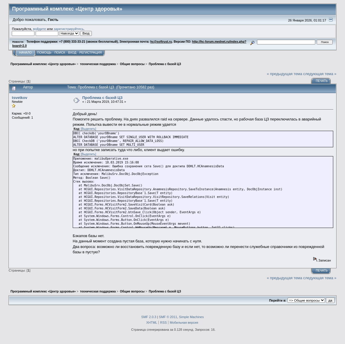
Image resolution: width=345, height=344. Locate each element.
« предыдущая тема (284, 74)
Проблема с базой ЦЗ (102, 97)
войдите (39, 29)
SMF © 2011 (168, 317)
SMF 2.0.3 (148, 317)
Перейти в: (277, 300)
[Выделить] (88, 128)
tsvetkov (19, 97)
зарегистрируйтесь (69, 29)
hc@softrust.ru (161, 41)
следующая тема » (319, 74)
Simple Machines (191, 317)
